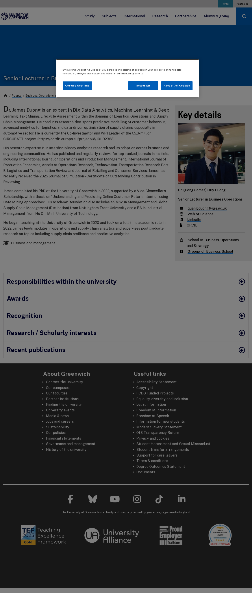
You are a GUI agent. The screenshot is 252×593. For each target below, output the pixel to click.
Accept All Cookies (177, 85)
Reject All (143, 85)
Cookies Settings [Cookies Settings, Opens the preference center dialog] (77, 85)
